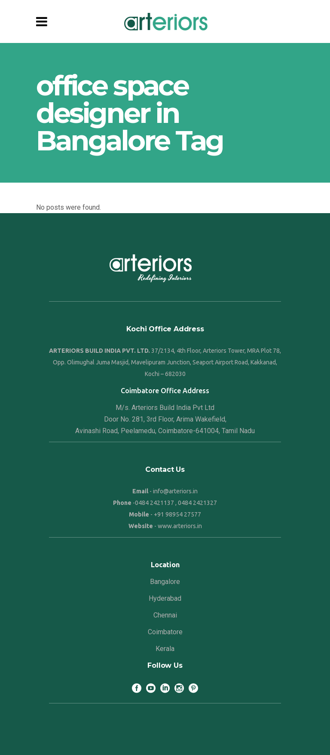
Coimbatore (165, 632)
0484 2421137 (154, 502)
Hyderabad (165, 598)
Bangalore (165, 582)
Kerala (165, 649)
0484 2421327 (197, 502)
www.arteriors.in (180, 526)
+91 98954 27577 (177, 514)
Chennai (165, 615)
